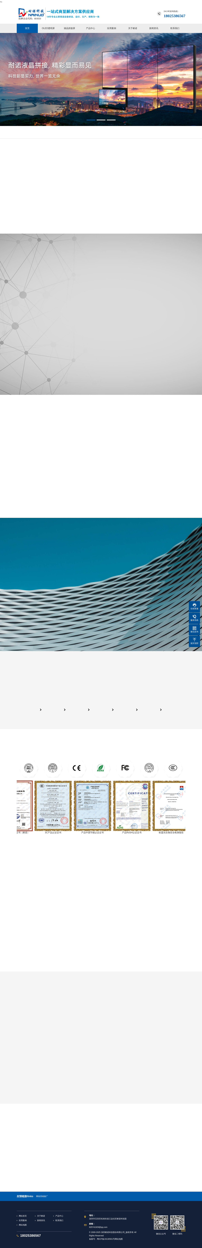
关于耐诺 (41, 1216)
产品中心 (59, 1216)
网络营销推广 (42, 1196)
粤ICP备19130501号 (106, 1239)
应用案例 (23, 1220)
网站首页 (23, 1216)
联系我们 (59, 1220)
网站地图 (23, 1225)
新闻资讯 (41, 1220)
